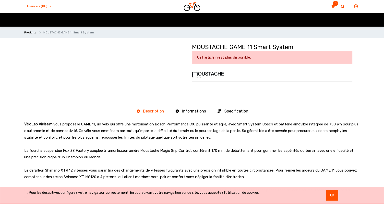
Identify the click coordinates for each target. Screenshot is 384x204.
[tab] (150, 111)
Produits (30, 32)
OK (332, 195)
